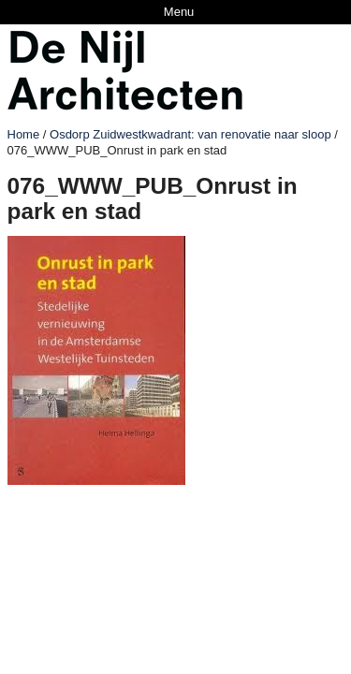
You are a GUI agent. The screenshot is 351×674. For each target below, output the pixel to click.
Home (23, 134)
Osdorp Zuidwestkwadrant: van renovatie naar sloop (190, 134)
